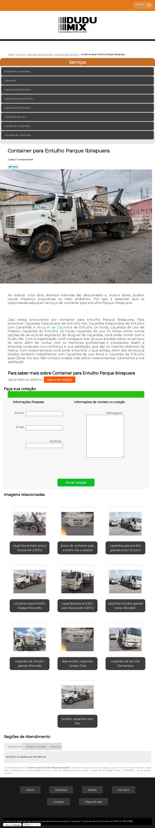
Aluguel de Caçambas (17, 71)
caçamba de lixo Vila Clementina (125, 664)
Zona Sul (56, 746)
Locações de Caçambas (17, 135)
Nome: (39, 413)
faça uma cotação (59, 379)
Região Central (36, 746)
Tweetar (13, 167)
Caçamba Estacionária (17, 89)
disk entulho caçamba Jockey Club (77, 664)
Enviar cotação (76, 482)
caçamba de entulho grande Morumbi (29, 664)
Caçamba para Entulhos (19, 98)
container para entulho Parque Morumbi (29, 606)
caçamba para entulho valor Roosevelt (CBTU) (77, 606)
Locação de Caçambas (17, 125)
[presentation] (38, 462)
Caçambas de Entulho (17, 107)
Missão (92, 789)
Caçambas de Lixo (15, 116)
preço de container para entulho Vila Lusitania (77, 548)
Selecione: (15, 746)
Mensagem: (105, 434)
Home (30, 789)
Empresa (61, 789)
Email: (39, 427)
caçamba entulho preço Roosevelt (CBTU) (29, 548)
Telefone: (44, 443)
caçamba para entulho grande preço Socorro (125, 548)
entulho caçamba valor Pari (77, 721)
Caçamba (10, 80)
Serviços (77, 62)
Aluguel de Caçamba (54, 327)
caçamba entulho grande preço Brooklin (125, 606)
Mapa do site (93, 801)
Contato (58, 801)
